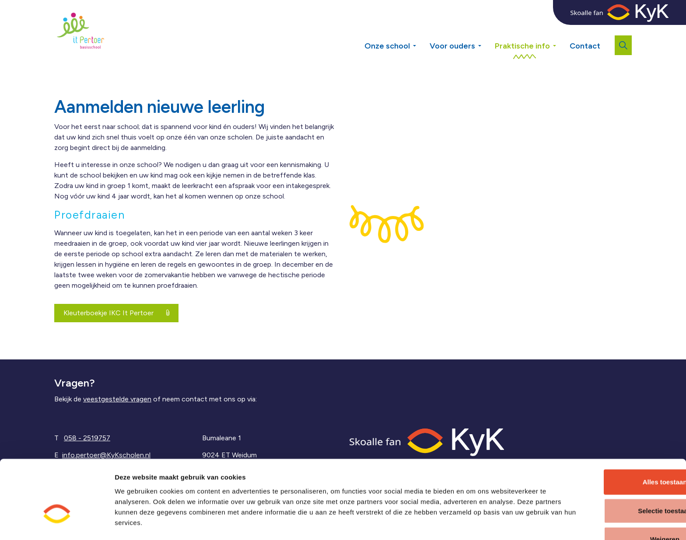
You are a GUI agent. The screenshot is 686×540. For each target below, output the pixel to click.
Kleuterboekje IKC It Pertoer (116, 313)
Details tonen (471, 522)
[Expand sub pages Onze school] (420, 30)
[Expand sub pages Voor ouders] (486, 30)
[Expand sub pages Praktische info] (560, 30)
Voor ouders (452, 46)
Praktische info (522, 46)
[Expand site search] (623, 45)
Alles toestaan (613, 454)
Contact (585, 46)
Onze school (387, 46)
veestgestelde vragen (117, 399)
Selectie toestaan (613, 483)
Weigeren (612, 511)
